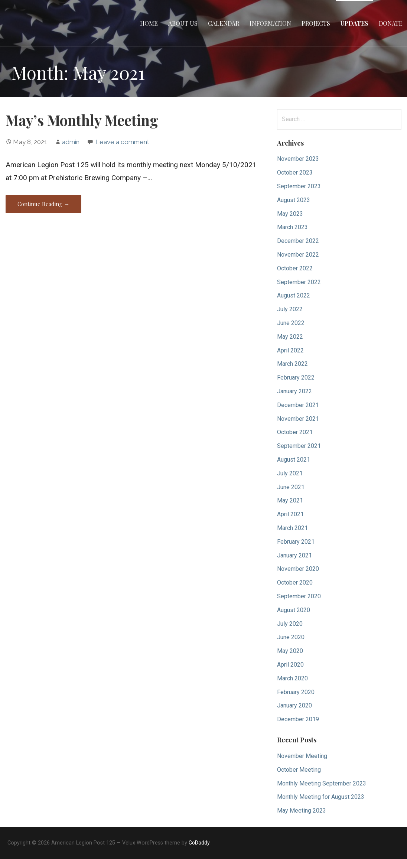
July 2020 (290, 623)
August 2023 (293, 200)
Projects (316, 23)
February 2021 (296, 541)
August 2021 (293, 459)
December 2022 (298, 240)
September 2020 (299, 596)
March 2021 (292, 527)
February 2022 (296, 377)
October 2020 (295, 582)
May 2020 (290, 650)
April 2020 (290, 664)
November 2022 (298, 254)
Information (270, 23)
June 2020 (291, 637)
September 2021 (299, 445)
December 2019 (298, 719)
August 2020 (293, 610)
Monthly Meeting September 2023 (321, 783)
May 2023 (290, 213)
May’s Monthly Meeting (82, 120)
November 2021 (298, 418)
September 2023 (299, 186)
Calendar (223, 23)
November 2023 (298, 158)
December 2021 (298, 405)
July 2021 (290, 473)
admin (70, 142)
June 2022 (291, 322)
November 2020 (298, 568)
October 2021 (295, 432)
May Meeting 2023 (301, 810)
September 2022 (299, 282)
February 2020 (296, 692)
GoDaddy (199, 843)
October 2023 (295, 172)
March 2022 (292, 363)
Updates (354, 23)
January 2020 (294, 705)
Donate (391, 23)
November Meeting (302, 755)
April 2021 (290, 514)
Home (149, 23)
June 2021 (291, 487)
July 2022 (290, 309)
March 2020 (292, 678)
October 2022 (295, 268)
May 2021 (290, 500)
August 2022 (293, 295)
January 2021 (294, 555)
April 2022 (290, 350)
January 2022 (294, 391)
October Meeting (299, 769)
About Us (183, 23)
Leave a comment (122, 142)
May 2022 (290, 336)
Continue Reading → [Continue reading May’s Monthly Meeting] (43, 204)
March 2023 (292, 227)
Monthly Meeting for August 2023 (320, 796)
